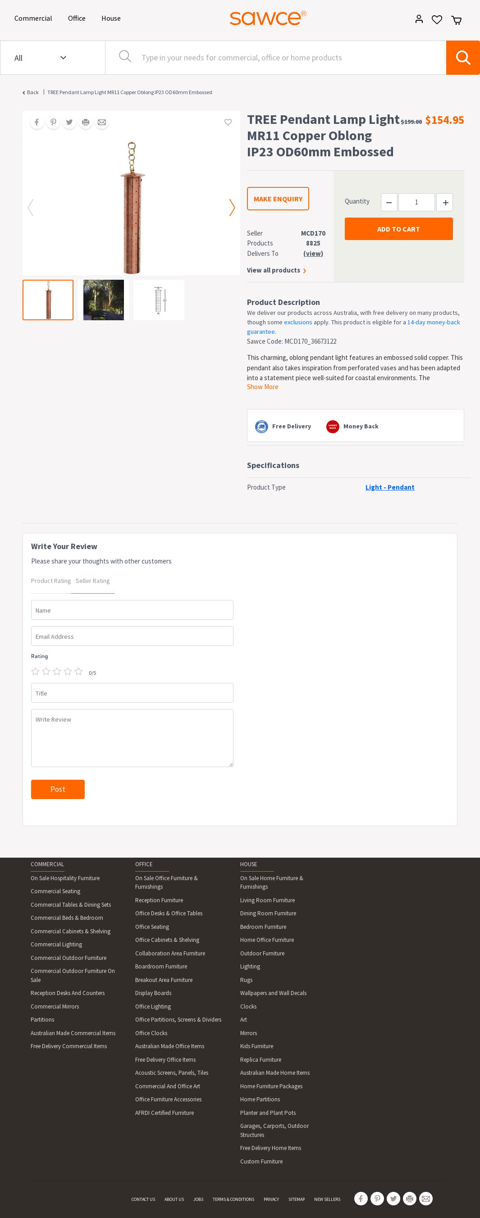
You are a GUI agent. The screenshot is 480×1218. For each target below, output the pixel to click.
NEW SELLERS (327, 1199)
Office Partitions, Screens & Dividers (178, 1019)
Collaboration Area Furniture (170, 953)
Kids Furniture (256, 1046)
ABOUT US (174, 1199)
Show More (263, 386)
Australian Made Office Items (169, 1046)
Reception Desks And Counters (68, 993)
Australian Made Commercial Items (73, 1033)
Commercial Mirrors (55, 1006)
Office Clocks (151, 1033)
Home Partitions (260, 1099)
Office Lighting (153, 1006)
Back (33, 92)
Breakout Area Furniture (163, 980)
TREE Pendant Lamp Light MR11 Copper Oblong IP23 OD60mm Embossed (129, 92)
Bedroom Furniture (263, 927)
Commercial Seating (55, 891)
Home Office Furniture (267, 940)
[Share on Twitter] (66, 123)
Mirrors (248, 1033)
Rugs (246, 980)
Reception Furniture (159, 900)
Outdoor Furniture (262, 953)
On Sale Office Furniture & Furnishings (166, 882)
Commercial (34, 17)
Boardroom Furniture (161, 966)
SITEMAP (296, 1199)
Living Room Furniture (267, 900)
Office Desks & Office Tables (168, 913)
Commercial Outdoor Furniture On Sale (73, 975)
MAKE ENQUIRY (278, 198)
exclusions (298, 322)
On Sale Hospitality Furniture (65, 878)
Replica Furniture (260, 1059)
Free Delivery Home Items (270, 1148)
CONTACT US (143, 1199)
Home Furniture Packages (271, 1086)
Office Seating (152, 927)
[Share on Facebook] (34, 123)
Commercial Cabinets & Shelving (70, 931)
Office (78, 17)
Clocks (248, 1006)
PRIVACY (271, 1199)
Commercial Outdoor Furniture (68, 958)
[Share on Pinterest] (50, 123)
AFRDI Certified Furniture (164, 1113)
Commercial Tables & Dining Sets (71, 905)
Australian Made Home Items (275, 1073)
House (112, 17)
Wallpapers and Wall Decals (273, 993)
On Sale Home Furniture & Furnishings (271, 882)
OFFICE (144, 864)
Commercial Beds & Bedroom (67, 918)
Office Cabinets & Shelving (167, 940)
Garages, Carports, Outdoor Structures (274, 1130)
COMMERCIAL (47, 864)
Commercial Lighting (56, 944)
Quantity (357, 201)
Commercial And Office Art (167, 1086)
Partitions (42, 1019)
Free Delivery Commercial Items (69, 1046)
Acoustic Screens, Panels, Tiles (171, 1073)
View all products (273, 270)
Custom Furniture (261, 1161)
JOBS (198, 1199)
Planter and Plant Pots (268, 1113)
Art (243, 1019)
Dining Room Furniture (268, 913)
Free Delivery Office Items (165, 1059)
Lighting (250, 966)
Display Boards (153, 993)
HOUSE (248, 864)
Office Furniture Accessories (168, 1099)
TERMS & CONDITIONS (233, 1199)
